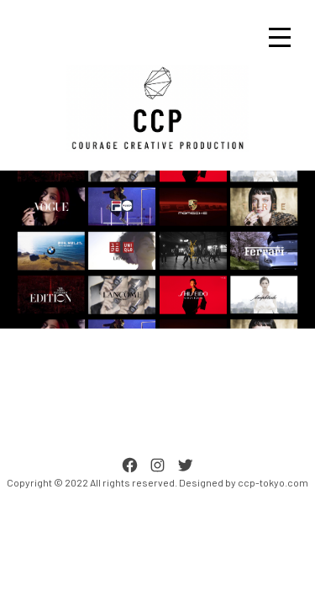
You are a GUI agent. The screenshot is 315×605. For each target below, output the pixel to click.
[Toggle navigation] (280, 37)
